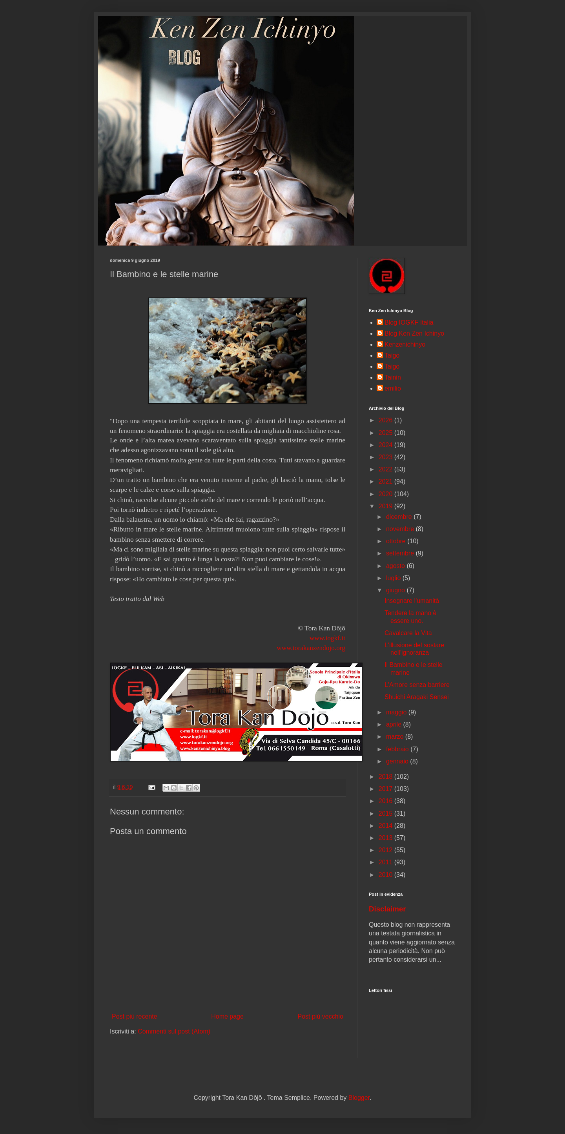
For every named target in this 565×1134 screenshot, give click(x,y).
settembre (401, 553)
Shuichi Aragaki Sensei (417, 697)
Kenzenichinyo (405, 344)
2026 (386, 420)
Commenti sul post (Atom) (174, 1031)
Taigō (392, 355)
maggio (397, 712)
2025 (386, 432)
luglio (394, 578)
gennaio (398, 761)
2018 (386, 776)
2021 (386, 481)
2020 (386, 494)
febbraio (398, 749)
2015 (386, 813)
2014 (386, 825)
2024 (386, 445)
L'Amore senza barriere (417, 684)
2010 (386, 874)
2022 (386, 469)
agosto (396, 565)
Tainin (393, 377)
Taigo (392, 366)
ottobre (396, 541)
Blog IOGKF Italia (409, 322)
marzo (395, 736)
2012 (386, 850)
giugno (396, 590)
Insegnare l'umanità (412, 600)
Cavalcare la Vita (408, 633)
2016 (386, 801)
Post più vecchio (320, 1016)
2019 (386, 506)
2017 (386, 788)
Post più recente (134, 1016)
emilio (393, 388)
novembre (401, 529)
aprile (394, 724)
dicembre (400, 516)
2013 (386, 838)
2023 (386, 457)
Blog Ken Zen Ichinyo (414, 333)
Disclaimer (387, 909)
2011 (386, 862)
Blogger (359, 1097)
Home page (227, 1016)
